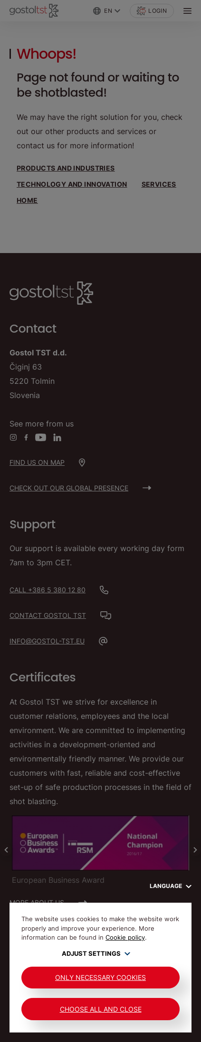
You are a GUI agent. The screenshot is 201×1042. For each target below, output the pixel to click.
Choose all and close (101, 1009)
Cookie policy (125, 937)
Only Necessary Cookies (100, 977)
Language (170, 885)
